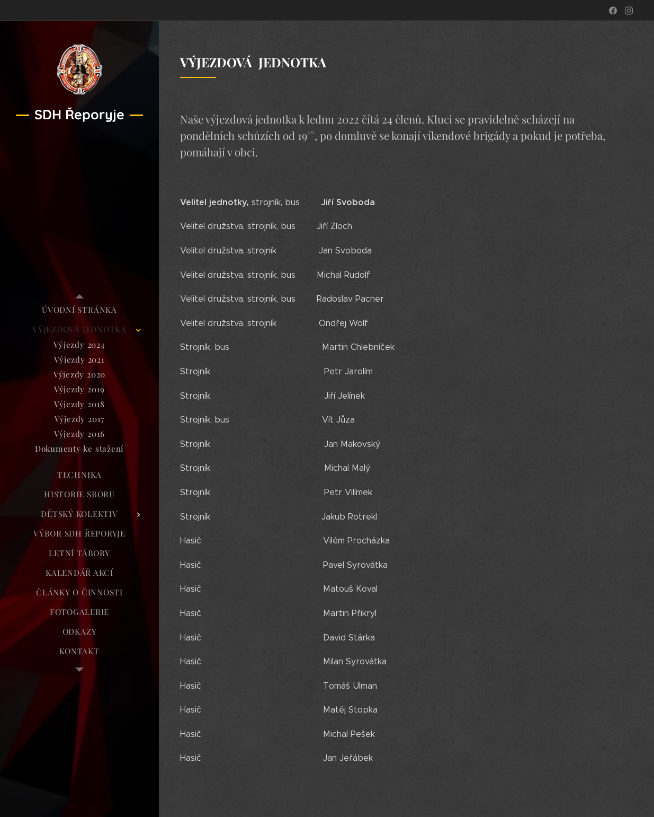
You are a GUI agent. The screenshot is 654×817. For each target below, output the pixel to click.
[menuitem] (79, 310)
